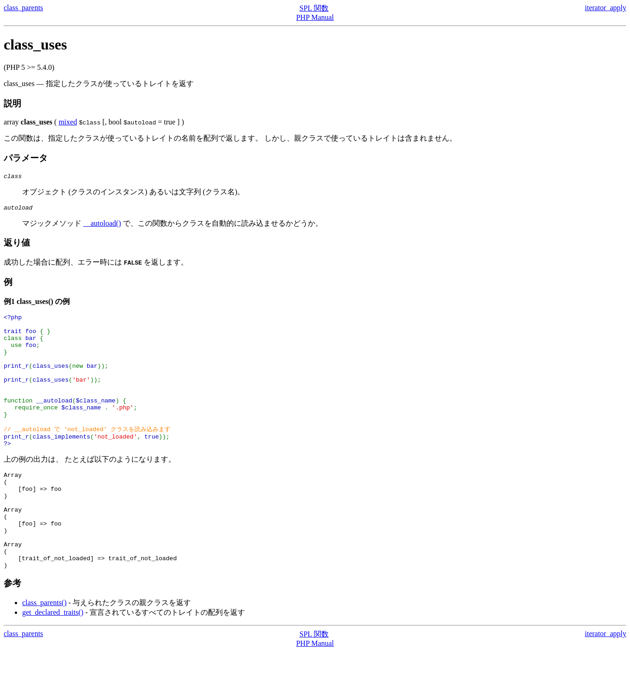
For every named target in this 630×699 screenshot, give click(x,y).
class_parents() (44, 650)
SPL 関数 (314, 8)
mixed (68, 122)
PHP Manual (315, 17)
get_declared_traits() (52, 660)
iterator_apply (605, 8)
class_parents (23, 8)
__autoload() (102, 226)
